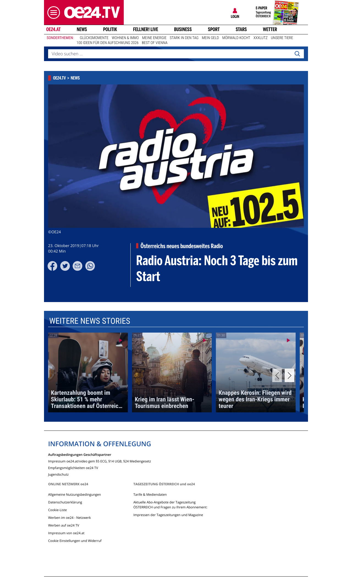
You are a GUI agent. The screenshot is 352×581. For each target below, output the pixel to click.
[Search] (297, 54)
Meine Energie (154, 38)
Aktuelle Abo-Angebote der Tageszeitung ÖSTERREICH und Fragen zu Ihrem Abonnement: (170, 504)
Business (183, 29)
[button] (52, 13)
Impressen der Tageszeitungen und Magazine (168, 515)
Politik (110, 29)
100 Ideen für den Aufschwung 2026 (107, 43)
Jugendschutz (58, 474)
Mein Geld (210, 38)
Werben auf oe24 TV (63, 525)
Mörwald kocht (236, 38)
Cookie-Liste (57, 510)
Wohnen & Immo (125, 38)
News (82, 29)
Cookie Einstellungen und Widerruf (74, 540)
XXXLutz (261, 38)
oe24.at (53, 29)
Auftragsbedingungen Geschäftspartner (79, 454)
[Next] (289, 375)
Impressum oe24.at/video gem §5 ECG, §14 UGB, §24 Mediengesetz (99, 461)
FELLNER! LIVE (145, 29)
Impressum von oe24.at (66, 533)
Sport (214, 29)
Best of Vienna (154, 43)
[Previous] (277, 375)
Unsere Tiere (282, 38)
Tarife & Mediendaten (150, 494)
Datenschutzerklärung (65, 502)
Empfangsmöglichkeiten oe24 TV (73, 467)
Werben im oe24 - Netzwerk (69, 517)
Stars (241, 29)
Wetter (270, 29)
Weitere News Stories (89, 321)
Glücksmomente (94, 38)
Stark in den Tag (184, 38)
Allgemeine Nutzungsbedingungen (74, 494)
